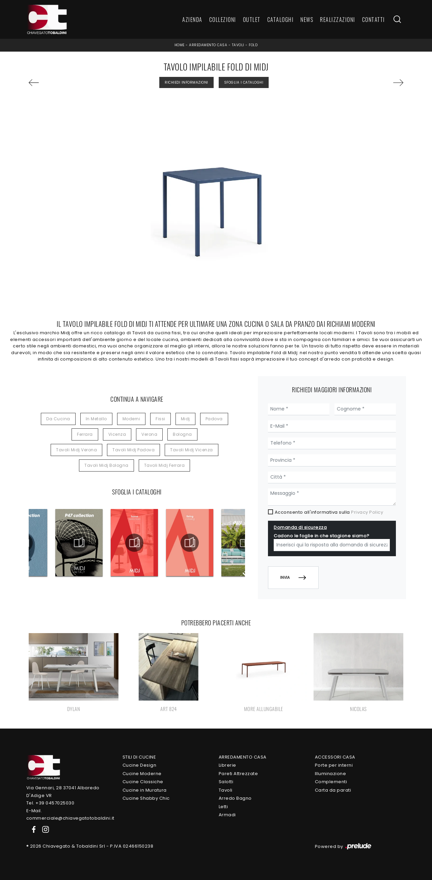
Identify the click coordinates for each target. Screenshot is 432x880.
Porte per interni (334, 765)
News (306, 20)
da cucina (58, 419)
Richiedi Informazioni (186, 82)
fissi (160, 419)
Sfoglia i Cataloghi (244, 82)
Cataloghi (280, 20)
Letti (223, 806)
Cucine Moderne (142, 773)
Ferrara (85, 434)
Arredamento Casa (208, 45)
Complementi (331, 781)
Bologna (182, 434)
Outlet (252, 20)
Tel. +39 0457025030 (50, 803)
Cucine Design (140, 765)
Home (179, 45)
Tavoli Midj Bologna (106, 465)
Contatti (373, 20)
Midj (185, 419)
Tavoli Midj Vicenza (191, 450)
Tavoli (238, 45)
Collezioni (222, 20)
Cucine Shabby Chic (146, 798)
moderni (131, 419)
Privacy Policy (367, 512)
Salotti (226, 781)
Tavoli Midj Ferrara (164, 465)
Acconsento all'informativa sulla (329, 512)
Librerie (227, 765)
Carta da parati (333, 790)
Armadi (227, 815)
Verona (149, 434)
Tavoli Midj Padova (133, 450)
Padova (214, 419)
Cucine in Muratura (145, 790)
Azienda (192, 20)
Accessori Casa (335, 757)
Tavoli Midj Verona (76, 450)
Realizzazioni (337, 20)
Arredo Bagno (235, 798)
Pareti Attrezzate (238, 773)
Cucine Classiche (143, 781)
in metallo (96, 419)
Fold (253, 45)
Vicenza (117, 434)
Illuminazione (330, 773)
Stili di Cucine (139, 757)
